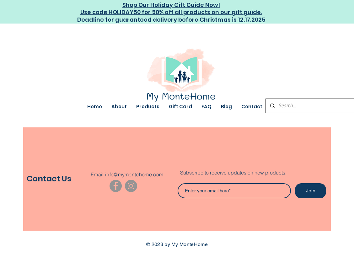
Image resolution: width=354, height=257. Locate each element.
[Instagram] (131, 186)
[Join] (310, 190)
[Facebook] (116, 186)
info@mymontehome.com (134, 174)
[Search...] (313, 106)
